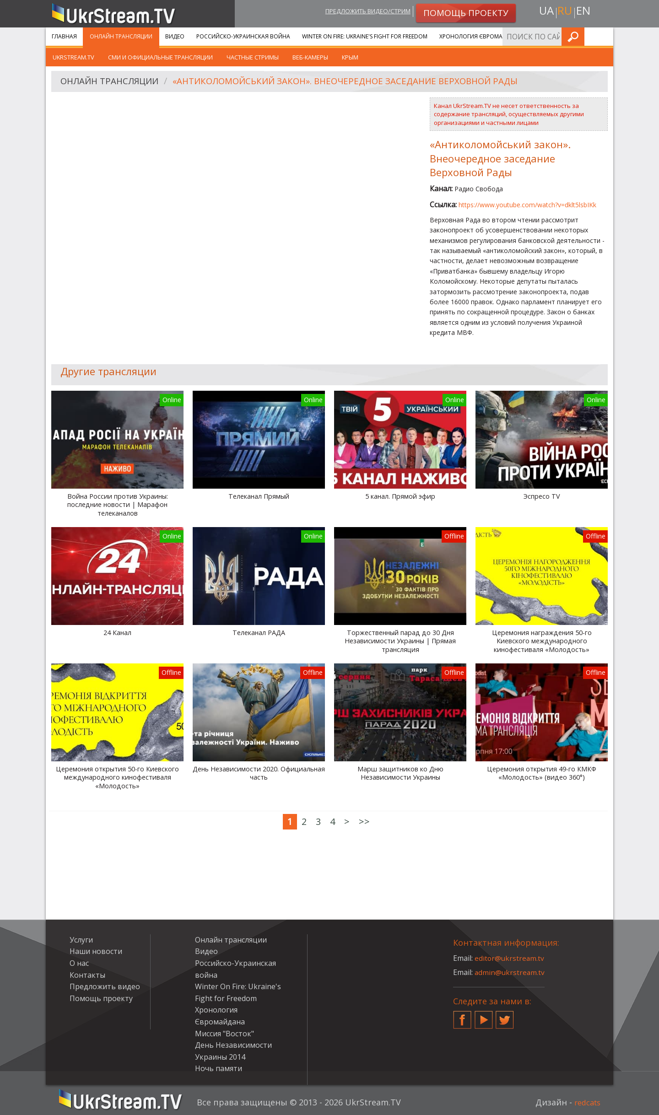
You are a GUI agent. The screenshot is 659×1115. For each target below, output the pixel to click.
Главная (64, 36)
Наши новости (96, 951)
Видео (174, 36)
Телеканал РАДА (258, 633)
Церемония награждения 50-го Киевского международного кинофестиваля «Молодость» (542, 641)
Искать (603, 36)
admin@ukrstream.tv (510, 972)
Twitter (505, 1016)
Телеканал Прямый (258, 496)
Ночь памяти (218, 1068)
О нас (79, 963)
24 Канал (117, 633)
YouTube (484, 1016)
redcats (585, 1102)
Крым (350, 57)
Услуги (544, 36)
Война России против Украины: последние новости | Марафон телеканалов (117, 504)
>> (364, 821)
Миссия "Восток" (224, 1034)
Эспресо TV (542, 496)
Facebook (462, 1016)
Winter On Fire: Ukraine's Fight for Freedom (364, 36)
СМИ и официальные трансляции (160, 57)
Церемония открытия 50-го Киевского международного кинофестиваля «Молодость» (117, 777)
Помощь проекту (101, 998)
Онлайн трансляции (121, 36)
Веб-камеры (310, 57)
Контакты (87, 975)
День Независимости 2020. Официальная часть (259, 773)
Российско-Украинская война (243, 36)
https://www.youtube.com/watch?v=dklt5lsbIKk (527, 204)
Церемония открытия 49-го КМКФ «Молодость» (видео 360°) (541, 773)
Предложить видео (105, 986)
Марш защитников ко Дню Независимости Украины (400, 773)
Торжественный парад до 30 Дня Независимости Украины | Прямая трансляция (400, 641)
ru (564, 12)
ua (544, 12)
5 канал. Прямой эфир (400, 496)
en (585, 12)
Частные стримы (253, 57)
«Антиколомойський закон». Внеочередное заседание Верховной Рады (364, 81)
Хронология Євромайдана (480, 36)
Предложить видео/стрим (360, 12)
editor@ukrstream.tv (510, 958)
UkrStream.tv (73, 57)
